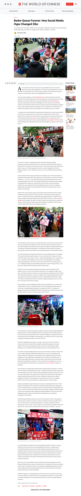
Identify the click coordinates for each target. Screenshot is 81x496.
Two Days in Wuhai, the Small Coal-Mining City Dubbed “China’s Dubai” (69, 116)
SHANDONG (38, 486)
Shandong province (40, 97)
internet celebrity (49, 363)
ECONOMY (32, 486)
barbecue (56, 101)
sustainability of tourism (53, 120)
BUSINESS (67, 124)
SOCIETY (16, 17)
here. (37, 483)
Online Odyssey (31, 11)
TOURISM (44, 486)
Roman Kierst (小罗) (21, 32)
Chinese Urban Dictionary (67, 11)
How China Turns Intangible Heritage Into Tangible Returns (70, 93)
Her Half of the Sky (49, 11)
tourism (34, 118)
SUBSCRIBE (69, 4)
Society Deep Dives (13, 11)
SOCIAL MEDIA (25, 486)
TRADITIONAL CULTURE (69, 91)
